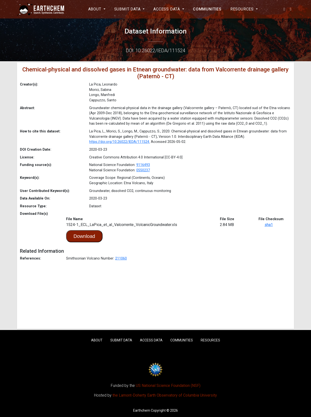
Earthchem (141, 410)
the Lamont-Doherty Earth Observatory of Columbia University (164, 395)
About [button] (95, 9)
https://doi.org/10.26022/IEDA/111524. (119, 142)
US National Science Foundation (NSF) (168, 385)
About (97, 340)
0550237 (143, 170)
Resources (210, 340)
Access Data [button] (167, 9)
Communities (207, 9)
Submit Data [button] (128, 9)
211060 (121, 258)
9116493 (143, 165)
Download (84, 236)
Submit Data (121, 340)
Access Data (151, 340)
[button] (284, 9)
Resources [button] (242, 9)
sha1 (269, 224)
